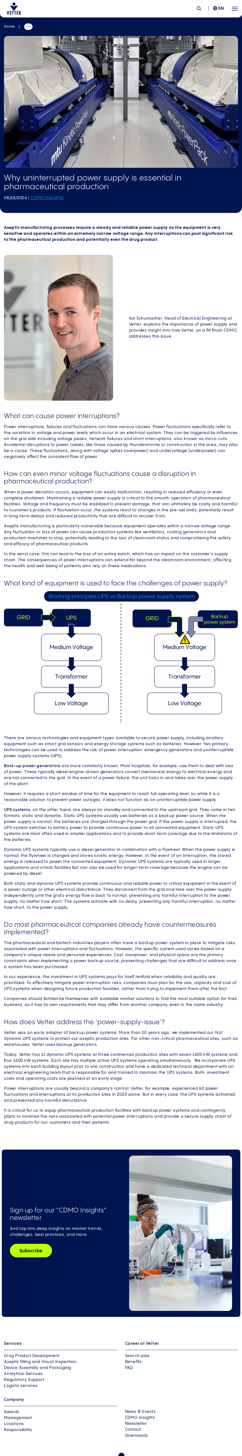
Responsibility (18, 1430)
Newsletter (136, 1424)
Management (18, 1418)
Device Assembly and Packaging (37, 1368)
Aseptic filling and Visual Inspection (40, 1362)
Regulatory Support (24, 1380)
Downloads (136, 1436)
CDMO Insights (46, 197)
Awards (11, 1412)
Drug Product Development (31, 1356)
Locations (14, 1424)
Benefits (133, 1362)
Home (9, 26)
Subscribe (31, 1251)
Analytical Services (23, 1374)
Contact (133, 1430)
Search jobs (137, 1356)
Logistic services (21, 1386)
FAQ (129, 1368)
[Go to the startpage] (13, 8)
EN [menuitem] (221, 8)
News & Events (140, 1412)
